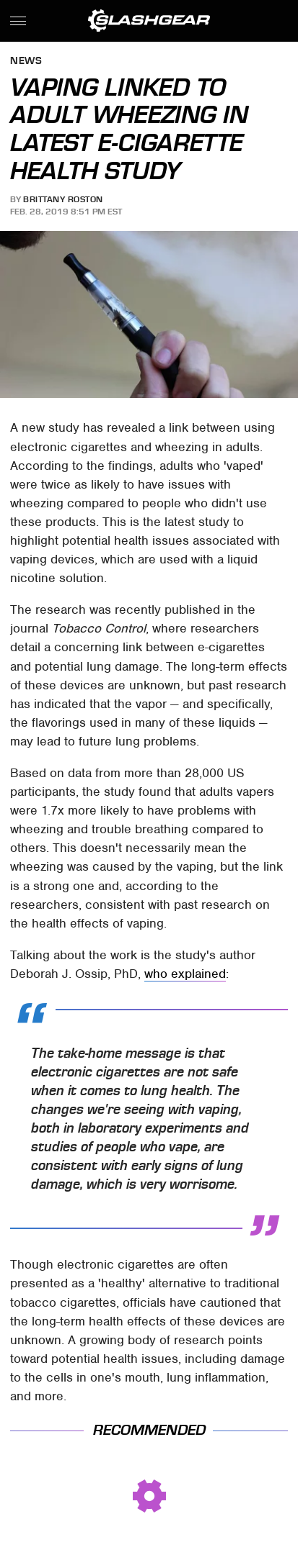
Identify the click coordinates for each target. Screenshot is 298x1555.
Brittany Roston (63, 199)
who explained (185, 973)
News (26, 61)
